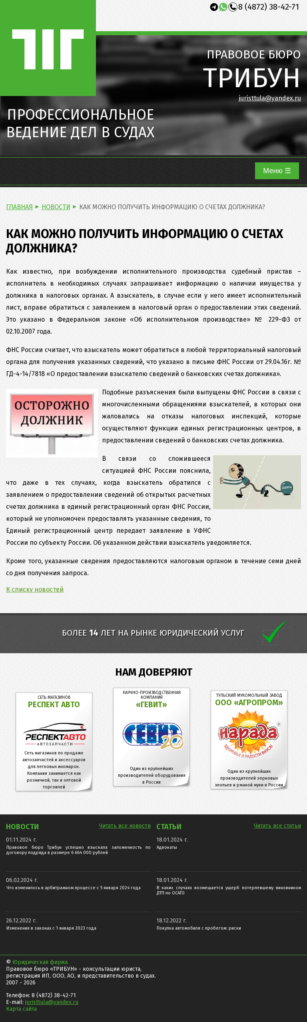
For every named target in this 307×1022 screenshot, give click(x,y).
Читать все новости (125, 825)
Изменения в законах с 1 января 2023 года (51, 928)
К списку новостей (35, 589)
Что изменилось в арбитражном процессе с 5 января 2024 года (73, 887)
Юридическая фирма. (40, 962)
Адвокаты (167, 847)
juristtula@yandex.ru (270, 98)
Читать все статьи (277, 825)
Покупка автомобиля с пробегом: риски (199, 928)
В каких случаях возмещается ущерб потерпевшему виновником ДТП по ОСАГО (229, 890)
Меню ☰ (277, 171)
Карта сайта (21, 1009)
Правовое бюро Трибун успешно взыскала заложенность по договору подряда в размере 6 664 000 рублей (78, 850)
